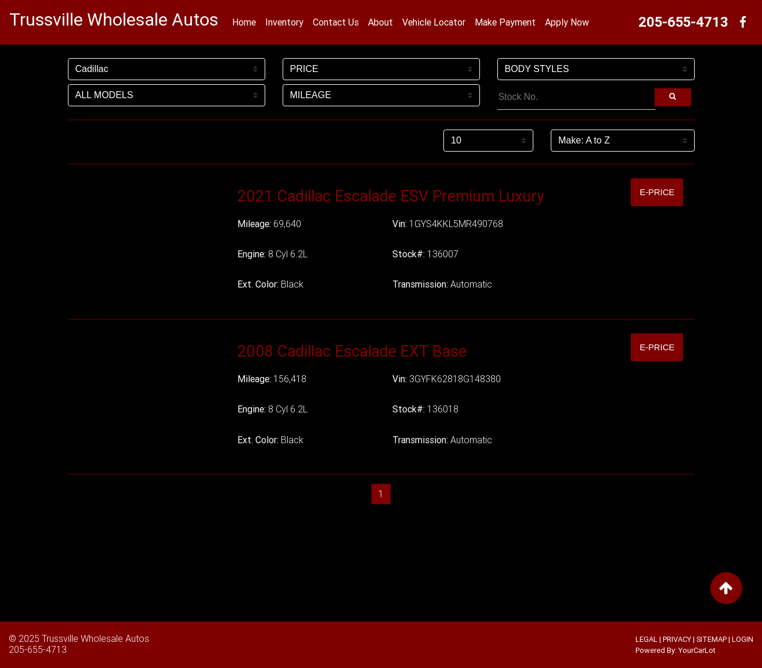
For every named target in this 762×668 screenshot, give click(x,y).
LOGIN (742, 639)
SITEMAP (711, 639)
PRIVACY (677, 639)
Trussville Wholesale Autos (95, 638)
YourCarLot (697, 650)
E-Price (654, 192)
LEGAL (646, 639)
